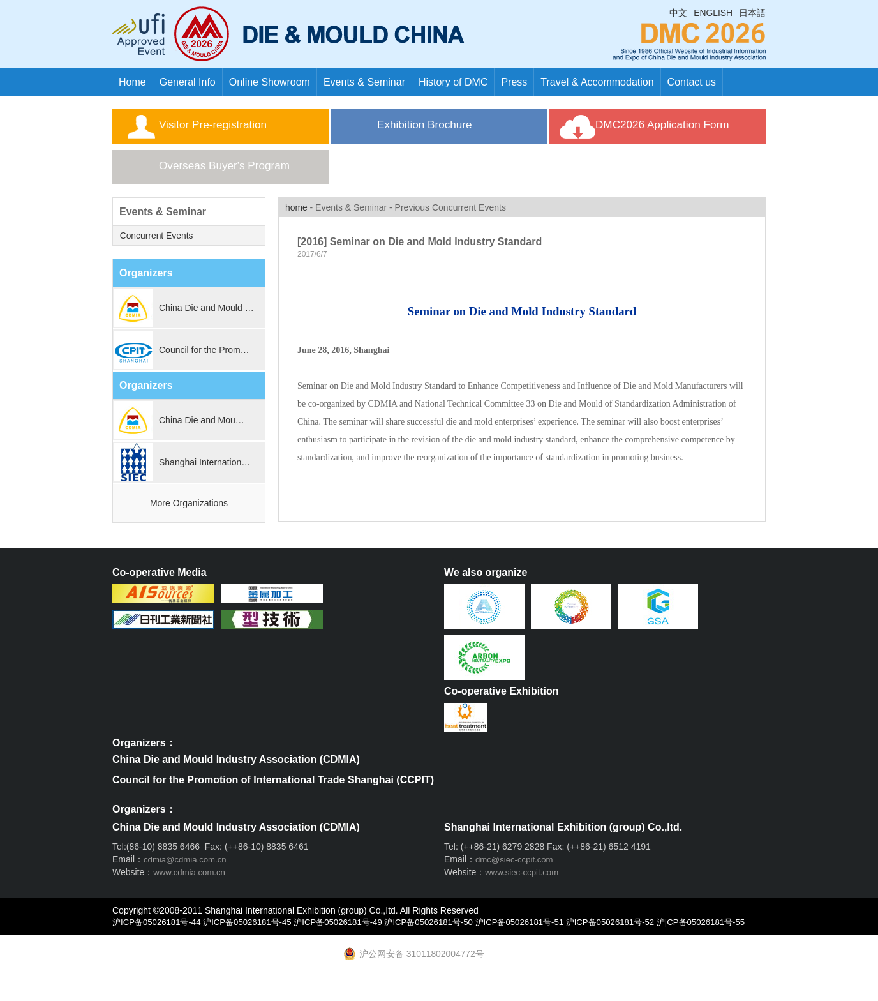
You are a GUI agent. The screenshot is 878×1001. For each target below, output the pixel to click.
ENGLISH (713, 13)
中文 (678, 13)
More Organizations (189, 514)
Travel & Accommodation (596, 82)
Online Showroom (269, 82)
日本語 (752, 13)
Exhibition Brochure (443, 128)
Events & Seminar (364, 82)
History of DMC (453, 82)
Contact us (691, 82)
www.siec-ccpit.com (524, 883)
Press (514, 82)
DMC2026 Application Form (684, 128)
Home (132, 82)
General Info (188, 82)
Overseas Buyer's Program (246, 176)
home (296, 218)
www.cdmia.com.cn (191, 883)
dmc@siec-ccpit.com (516, 870)
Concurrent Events (156, 246)
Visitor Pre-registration (232, 128)
